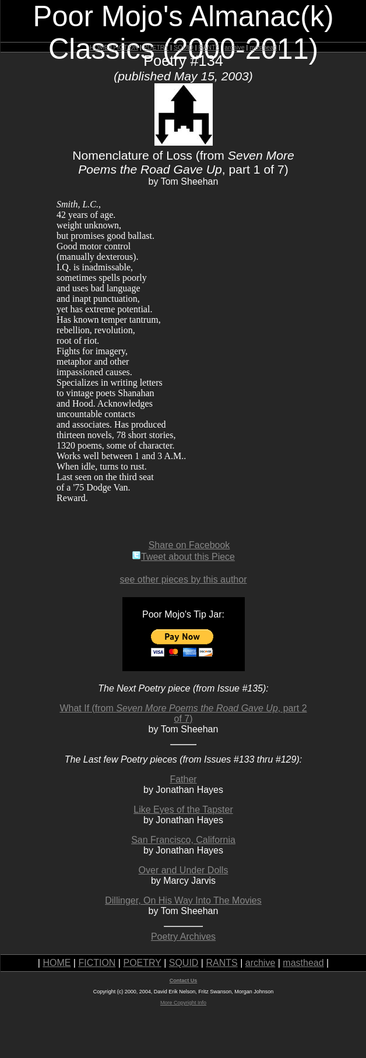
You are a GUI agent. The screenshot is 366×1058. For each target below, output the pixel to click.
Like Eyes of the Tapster (183, 809)
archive (234, 47)
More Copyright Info (183, 1003)
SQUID (183, 47)
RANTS (208, 47)
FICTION (126, 47)
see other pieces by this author (183, 579)
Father (183, 779)
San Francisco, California (183, 840)
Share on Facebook (189, 545)
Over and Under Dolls (183, 870)
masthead (263, 47)
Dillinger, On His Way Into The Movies (183, 900)
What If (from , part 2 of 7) (183, 713)
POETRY (155, 47)
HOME (99, 47)
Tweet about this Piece (183, 557)
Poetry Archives (183, 936)
